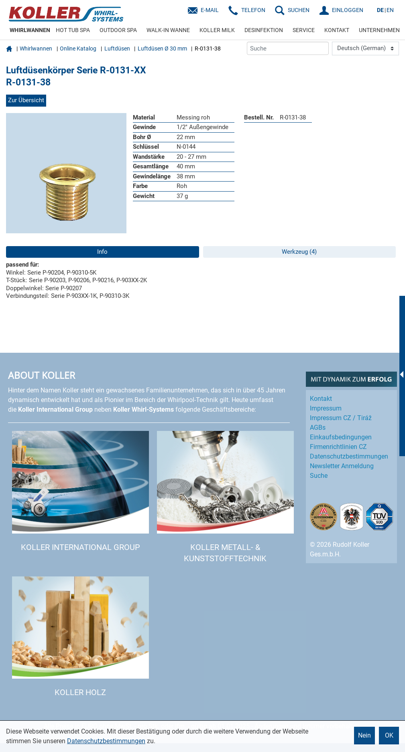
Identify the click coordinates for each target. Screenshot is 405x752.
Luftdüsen (117, 48)
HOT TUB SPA (73, 30)
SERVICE (304, 30)
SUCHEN (298, 10)
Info (102, 251)
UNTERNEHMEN (379, 30)
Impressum (326, 408)
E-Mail (210, 10)
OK (389, 735)
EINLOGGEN (347, 10)
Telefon (253, 10)
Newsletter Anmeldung (342, 466)
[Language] (365, 48)
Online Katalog (78, 48)
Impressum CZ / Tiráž (341, 418)
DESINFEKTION (263, 30)
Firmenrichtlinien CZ (338, 447)
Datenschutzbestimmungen (106, 741)
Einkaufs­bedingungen (341, 437)
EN (390, 10)
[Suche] (288, 48)
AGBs (318, 427)
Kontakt (321, 398)
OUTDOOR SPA (118, 30)
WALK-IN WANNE (168, 30)
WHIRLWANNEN (30, 30)
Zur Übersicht (26, 100)
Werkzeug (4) (299, 251)
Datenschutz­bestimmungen (349, 456)
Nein (364, 735)
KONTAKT (336, 30)
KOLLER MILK (217, 30)
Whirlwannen (36, 48)
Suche (319, 475)
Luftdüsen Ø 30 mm (162, 48)
